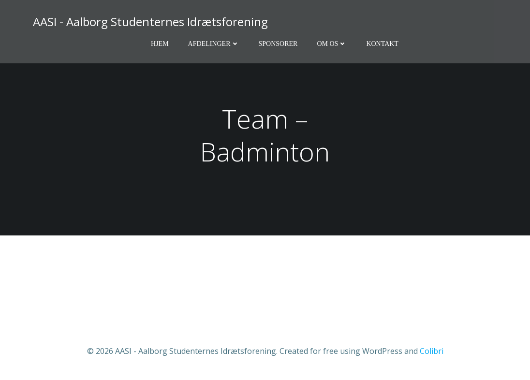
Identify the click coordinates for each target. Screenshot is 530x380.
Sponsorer (278, 43)
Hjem (160, 43)
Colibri (431, 351)
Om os (332, 43)
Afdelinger (213, 43)
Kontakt (382, 43)
